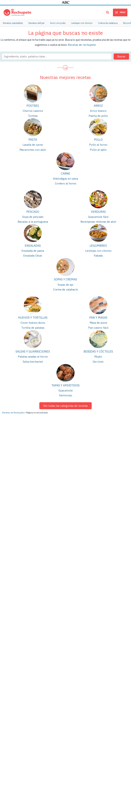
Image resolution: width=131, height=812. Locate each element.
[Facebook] (111, 663)
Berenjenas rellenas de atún (98, 220)
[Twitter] (91, 669)
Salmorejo (65, 391)
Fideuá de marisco (10, 753)
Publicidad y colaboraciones (56, 782)
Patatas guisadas (45, 707)
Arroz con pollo (44, 725)
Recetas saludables (116, 722)
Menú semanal (113, 751)
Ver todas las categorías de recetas (65, 401)
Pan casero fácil (98, 324)
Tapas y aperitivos (65, 382)
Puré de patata (44, 742)
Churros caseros (32, 110)
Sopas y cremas (65, 277)
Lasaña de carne (32, 143)
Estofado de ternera (12, 728)
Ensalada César (33, 253)
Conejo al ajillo (78, 725)
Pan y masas (98, 315)
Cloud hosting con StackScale (83, 789)
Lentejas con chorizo (98, 248)
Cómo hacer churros (12, 722)
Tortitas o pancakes (81, 738)
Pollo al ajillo (98, 148)
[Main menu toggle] (120, 12)
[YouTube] (89, 656)
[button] (107, 13)
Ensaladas (33, 243)
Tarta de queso (79, 744)
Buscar (121, 56)
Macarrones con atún (32, 148)
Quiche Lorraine (79, 732)
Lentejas (40, 695)
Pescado (32, 210)
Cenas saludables (115, 739)
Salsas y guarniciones (33, 348)
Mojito (98, 353)
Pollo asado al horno (47, 701)
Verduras (98, 210)
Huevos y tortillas (32, 315)
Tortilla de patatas (33, 324)
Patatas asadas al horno (32, 353)
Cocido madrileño (80, 719)
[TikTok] (110, 669)
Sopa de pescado (33, 215)
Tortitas (33, 115)
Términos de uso (81, 782)
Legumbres (98, 243)
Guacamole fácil (98, 215)
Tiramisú (75, 750)
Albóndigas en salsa (65, 177)
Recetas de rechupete (82, 44)
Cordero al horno (65, 182)
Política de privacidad (103, 782)
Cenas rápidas (113, 757)
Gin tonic (98, 358)
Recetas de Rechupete (13, 646)
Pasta (33, 139)
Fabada (98, 253)
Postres (33, 105)
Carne (65, 172)
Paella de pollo (98, 115)
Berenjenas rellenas (81, 695)
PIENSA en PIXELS (56, 789)
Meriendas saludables (117, 716)
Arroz (98, 105)
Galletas (110, 710)
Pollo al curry (8, 746)
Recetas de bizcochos (118, 745)
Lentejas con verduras (83, 707)
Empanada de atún (46, 719)
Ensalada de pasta (32, 248)
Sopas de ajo (65, 282)
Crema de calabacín (65, 286)
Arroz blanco (98, 110)
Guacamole (65, 387)
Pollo (98, 139)
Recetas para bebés (116, 763)
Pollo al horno (98, 143)
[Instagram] (111, 656)
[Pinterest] (89, 663)
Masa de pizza (98, 319)
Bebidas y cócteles (98, 348)
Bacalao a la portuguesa (32, 220)
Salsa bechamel (32, 358)
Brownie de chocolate (48, 759)
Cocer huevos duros (32, 319)
